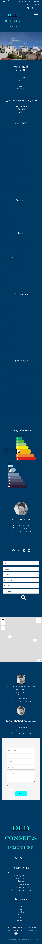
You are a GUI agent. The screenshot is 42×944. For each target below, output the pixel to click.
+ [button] (3, 619)
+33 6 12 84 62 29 (22, 528)
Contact (21, 112)
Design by (23, 933)
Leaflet (39, 660)
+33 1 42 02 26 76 (22, 525)
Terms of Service (19, 941)
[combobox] (21, 563)
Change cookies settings (28, 930)
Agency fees (12, 930)
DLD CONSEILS (21, 868)
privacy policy (12, 789)
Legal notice (31, 927)
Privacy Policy (33, 939)
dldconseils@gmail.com (22, 531)
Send (21, 794)
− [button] (3, 623)
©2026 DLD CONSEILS (15, 927)
